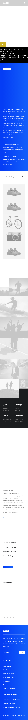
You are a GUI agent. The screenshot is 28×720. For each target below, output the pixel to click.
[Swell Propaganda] (6, 3)
